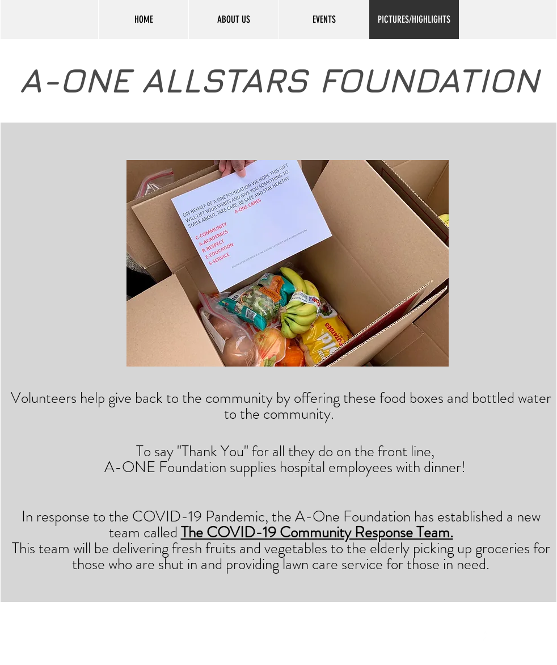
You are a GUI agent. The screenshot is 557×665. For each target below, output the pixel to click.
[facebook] (484, 635)
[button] (287, 263)
